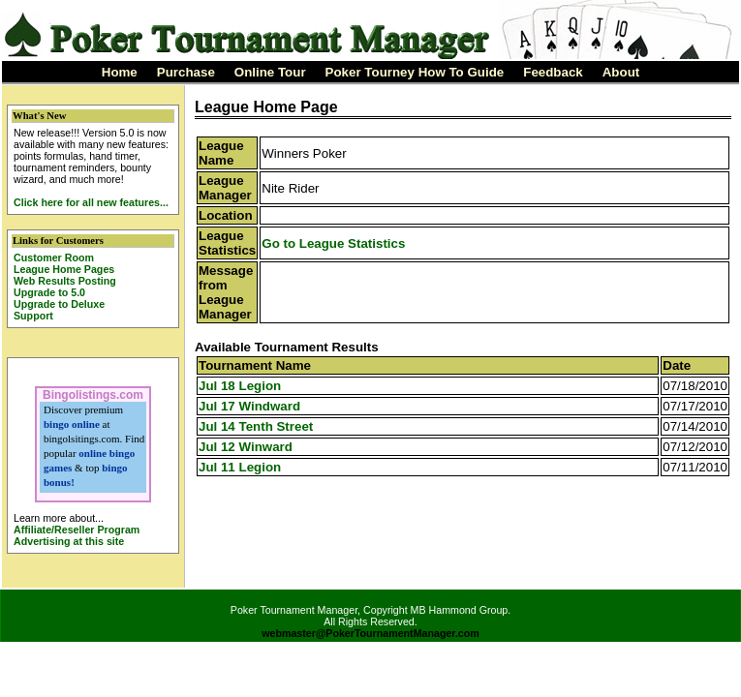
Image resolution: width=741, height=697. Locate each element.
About (621, 72)
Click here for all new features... (91, 202)
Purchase (186, 72)
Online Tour (270, 72)
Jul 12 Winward (246, 446)
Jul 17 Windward (249, 406)
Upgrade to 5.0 (49, 292)
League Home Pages (64, 269)
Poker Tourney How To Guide (415, 72)
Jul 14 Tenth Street (256, 426)
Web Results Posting (65, 281)
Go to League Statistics (333, 243)
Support (33, 315)
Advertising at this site (69, 541)
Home (120, 72)
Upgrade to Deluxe (59, 304)
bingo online (72, 424)
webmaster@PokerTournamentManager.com (370, 633)
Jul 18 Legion (240, 386)
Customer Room (54, 257)
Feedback (553, 72)
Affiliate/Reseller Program (76, 529)
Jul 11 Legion (240, 467)
